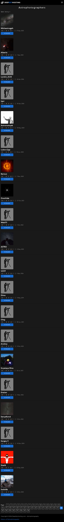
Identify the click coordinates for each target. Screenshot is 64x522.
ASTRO (4, 247)
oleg (3, 320)
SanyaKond (6, 417)
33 (2, 510)
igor (2, 101)
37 (17, 510)
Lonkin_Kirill (6, 77)
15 (58, 505)
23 (28, 508)
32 (61, 508)
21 (21, 508)
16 (2, 508)
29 (50, 508)
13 (51, 505)
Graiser (4, 393)
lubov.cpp (5, 150)
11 (44, 505)
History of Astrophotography (10, 519)
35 (10, 510)
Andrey (4, 344)
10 (40, 505)
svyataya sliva (7, 368)
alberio (4, 53)
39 (24, 510)
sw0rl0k (4, 490)
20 (17, 508)
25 (35, 508)
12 (47, 505)
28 (46, 508)
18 (10, 508)
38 (21, 510)
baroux (4, 174)
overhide (5, 198)
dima (3, 295)
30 (54, 508)
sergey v (5, 441)
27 (43, 508)
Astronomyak (7, 125)
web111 (4, 223)
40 (28, 510)
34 (6, 510)
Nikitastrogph (7, 28)
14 (55, 505)
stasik (3, 465)
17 (6, 508)
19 (13, 508)
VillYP (3, 271)
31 (57, 508)
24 (32, 508)
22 (24, 508)
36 (13, 510)
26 (39, 508)
